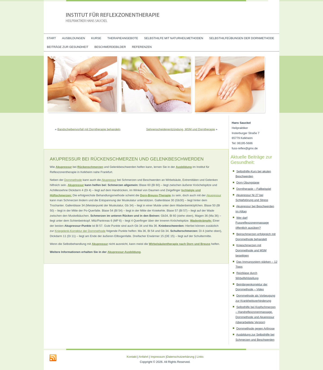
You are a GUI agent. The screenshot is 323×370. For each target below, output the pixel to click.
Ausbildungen (73, 38)
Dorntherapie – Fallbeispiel (253, 188)
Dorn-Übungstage (248, 182)
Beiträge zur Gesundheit (67, 47)
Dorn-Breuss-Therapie (155, 195)
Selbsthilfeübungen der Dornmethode (241, 38)
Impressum (158, 356)
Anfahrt (143, 356)
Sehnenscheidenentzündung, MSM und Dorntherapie (180, 129)
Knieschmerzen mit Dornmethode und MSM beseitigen (251, 250)
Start (51, 38)
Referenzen (142, 47)
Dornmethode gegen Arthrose (255, 328)
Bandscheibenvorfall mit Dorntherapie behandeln (88, 129)
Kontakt (132, 356)
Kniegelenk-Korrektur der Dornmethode (80, 231)
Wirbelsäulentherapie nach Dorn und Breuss (179, 244)
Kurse (96, 38)
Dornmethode (73, 180)
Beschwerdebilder (110, 47)
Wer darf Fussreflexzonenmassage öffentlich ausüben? (252, 223)
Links (200, 356)
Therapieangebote (122, 38)
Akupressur (109, 180)
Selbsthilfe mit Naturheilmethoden (173, 38)
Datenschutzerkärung (181, 356)
